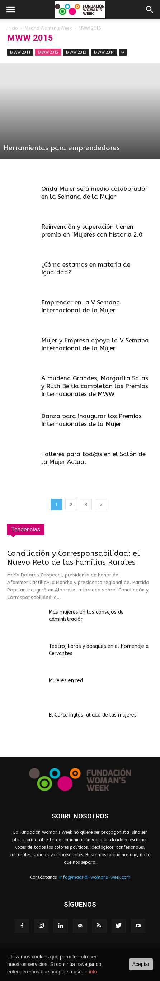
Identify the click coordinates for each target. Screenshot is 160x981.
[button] (150, 9)
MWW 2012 (48, 52)
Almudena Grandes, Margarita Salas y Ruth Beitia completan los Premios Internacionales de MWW (94, 386)
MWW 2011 (20, 52)
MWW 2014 (104, 52)
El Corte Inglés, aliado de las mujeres (93, 715)
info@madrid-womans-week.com (94, 877)
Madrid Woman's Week (48, 28)
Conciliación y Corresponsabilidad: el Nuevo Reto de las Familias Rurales (73, 558)
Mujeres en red (66, 681)
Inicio (12, 28)
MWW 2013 (76, 52)
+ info (91, 972)
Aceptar (141, 964)
